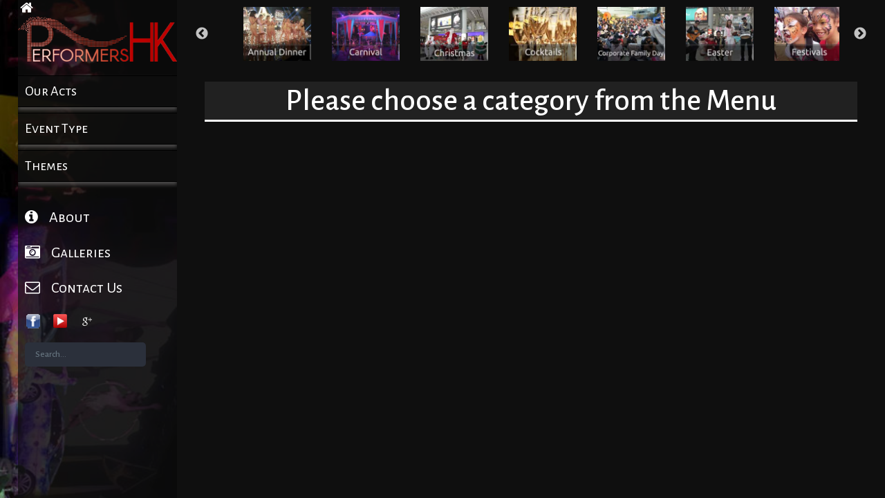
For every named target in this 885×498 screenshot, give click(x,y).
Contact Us (73, 287)
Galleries (68, 252)
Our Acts (51, 91)
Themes (46, 166)
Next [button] (860, 34)
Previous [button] (202, 34)
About (57, 217)
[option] (277, 34)
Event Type (56, 129)
